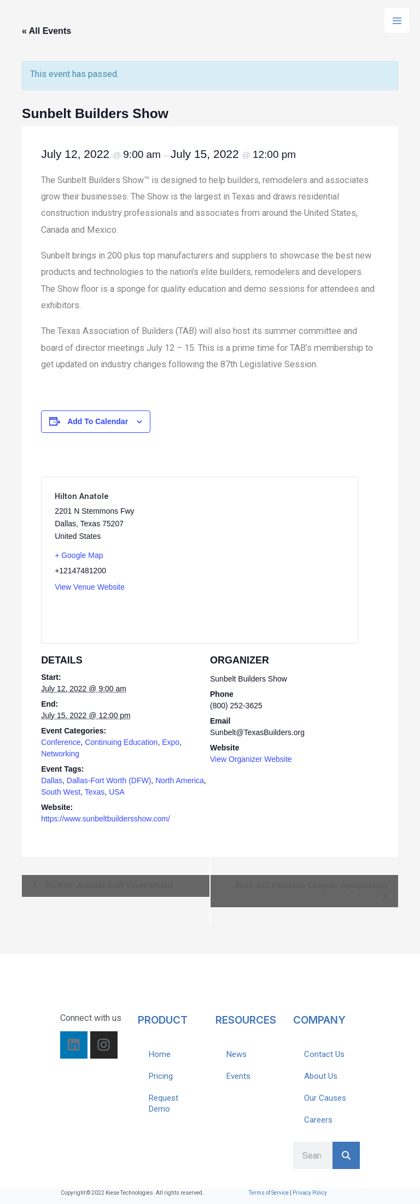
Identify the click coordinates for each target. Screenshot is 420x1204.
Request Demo (163, 1103)
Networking (60, 753)
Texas (95, 792)
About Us (320, 1076)
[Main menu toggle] (396, 20)
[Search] (346, 1155)
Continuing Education (121, 742)
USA (117, 792)
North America (179, 780)
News (236, 1054)
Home (160, 1054)
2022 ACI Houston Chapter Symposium (311, 885)
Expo (170, 742)
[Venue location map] (272, 560)
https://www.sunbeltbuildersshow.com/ (105, 818)
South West (60, 792)
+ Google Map (79, 555)
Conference (60, 742)
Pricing (161, 1076)
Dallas (51, 780)
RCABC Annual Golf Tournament (108, 885)
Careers (318, 1120)
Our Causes (325, 1098)
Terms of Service (269, 1193)
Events (238, 1076)
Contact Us (324, 1054)
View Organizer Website (251, 759)
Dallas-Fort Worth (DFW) (109, 780)
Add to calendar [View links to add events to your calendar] (97, 421)
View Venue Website (90, 587)
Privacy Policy (310, 1193)
